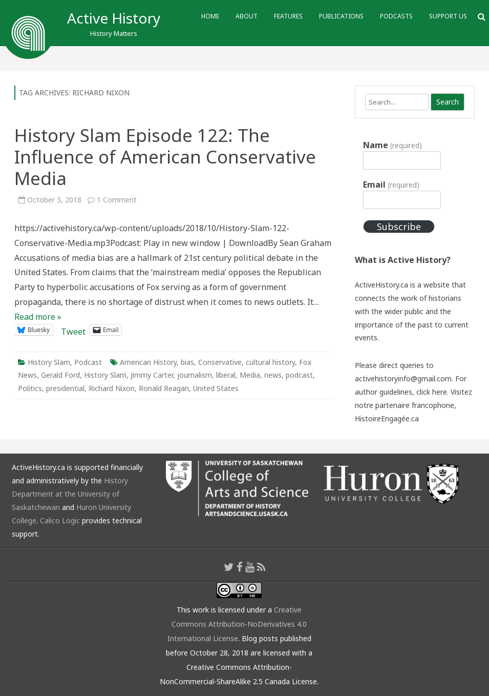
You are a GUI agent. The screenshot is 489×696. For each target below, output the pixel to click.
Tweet (73, 330)
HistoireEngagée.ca (387, 418)
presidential (65, 388)
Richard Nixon (112, 388)
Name (392, 145)
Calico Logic (60, 520)
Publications (341, 16)
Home (210, 16)
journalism (194, 375)
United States (216, 388)
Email (391, 184)
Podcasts (396, 16)
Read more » (37, 316)
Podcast (88, 362)
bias (187, 362)
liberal (226, 375)
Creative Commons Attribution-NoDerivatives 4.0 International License (237, 624)
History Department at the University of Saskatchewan (70, 494)
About (247, 16)
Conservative (220, 362)
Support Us (448, 16)
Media (250, 375)
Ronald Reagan (164, 388)
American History (148, 362)
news (273, 375)
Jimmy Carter (152, 375)
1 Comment (117, 199)
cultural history (270, 362)
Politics (30, 388)
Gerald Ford (60, 375)
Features (288, 16)
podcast (299, 375)
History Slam (49, 362)
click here (431, 392)
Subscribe (399, 226)
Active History (113, 18)
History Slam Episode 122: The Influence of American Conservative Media (165, 156)
